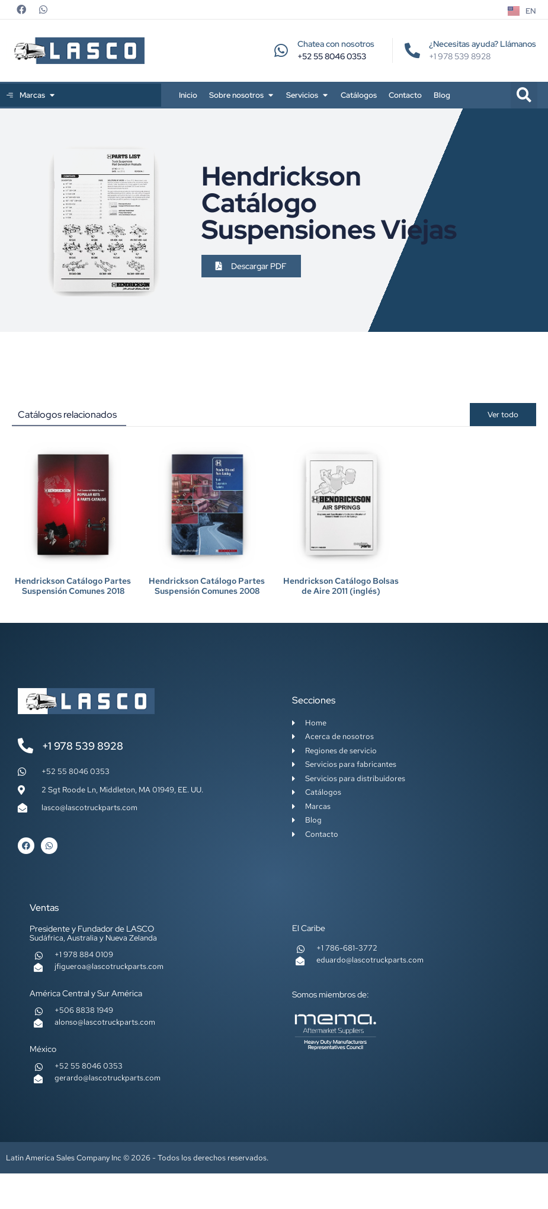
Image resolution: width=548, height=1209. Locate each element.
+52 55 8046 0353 (331, 56)
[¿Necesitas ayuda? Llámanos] (412, 50)
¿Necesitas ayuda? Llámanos (482, 44)
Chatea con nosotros (335, 44)
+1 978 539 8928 (82, 746)
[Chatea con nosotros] (281, 50)
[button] (524, 95)
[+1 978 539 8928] (25, 745)
